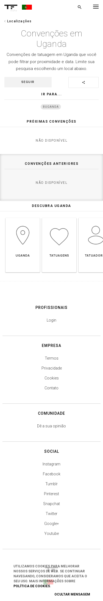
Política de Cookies (31, 586)
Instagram (51, 464)
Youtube (51, 533)
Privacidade (51, 368)
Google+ (51, 523)
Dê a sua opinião (51, 426)
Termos (52, 358)
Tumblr (51, 484)
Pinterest (51, 494)
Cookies (51, 378)
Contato (51, 388)
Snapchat (51, 504)
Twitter (51, 513)
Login (51, 320)
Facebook (51, 474)
